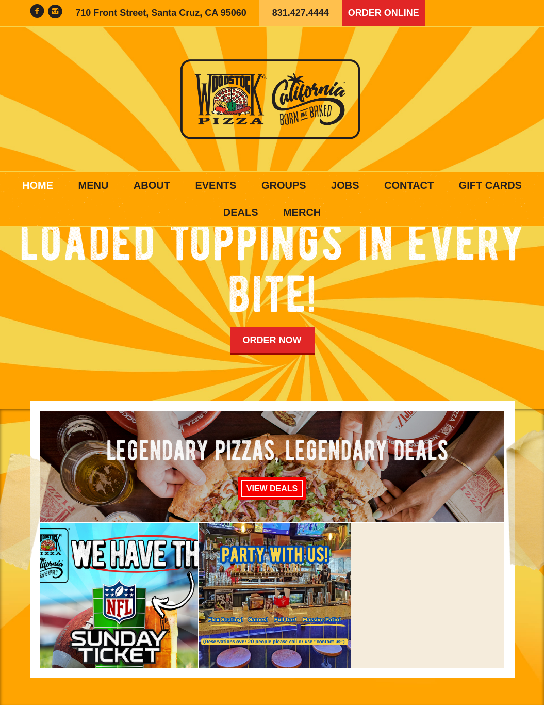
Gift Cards (490, 185)
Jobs (345, 185)
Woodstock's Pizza (272, 99)
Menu (93, 185)
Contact (409, 185)
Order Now (272, 340)
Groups (283, 185)
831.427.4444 (300, 13)
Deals (240, 212)
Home (37, 185)
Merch (302, 212)
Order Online (383, 13)
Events (215, 185)
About (152, 185)
